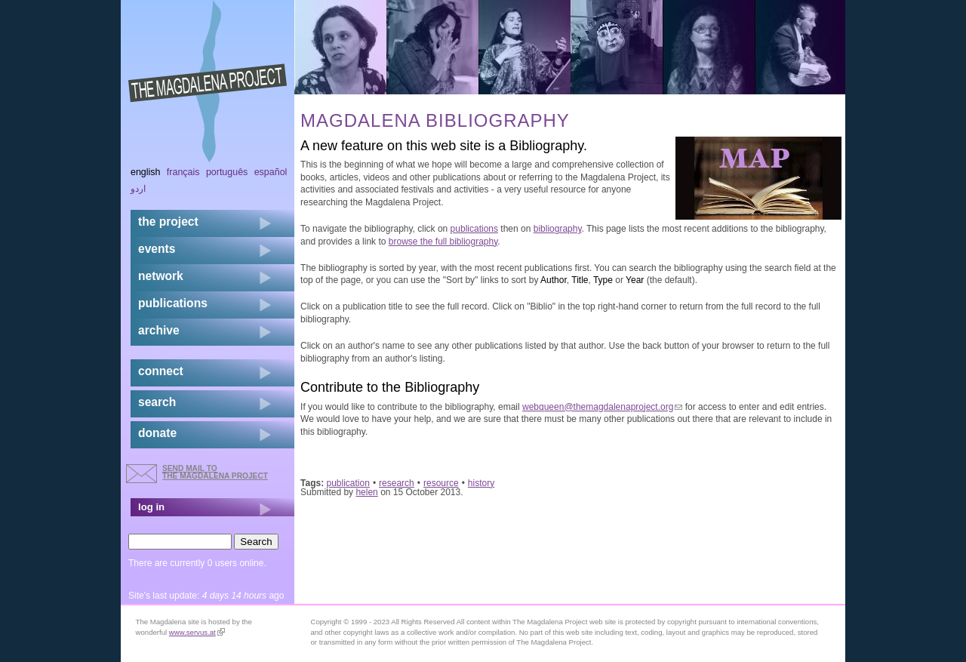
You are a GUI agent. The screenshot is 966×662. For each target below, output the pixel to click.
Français (183, 172)
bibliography (558, 228)
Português (227, 172)
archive (159, 330)
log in (151, 507)
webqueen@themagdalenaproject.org (602, 407)
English (146, 172)
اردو (138, 188)
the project (168, 221)
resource (441, 483)
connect (160, 371)
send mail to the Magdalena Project (215, 472)
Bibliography (546, 145)
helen (366, 492)
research (396, 483)
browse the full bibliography (443, 241)
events (156, 248)
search (157, 402)
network (160, 275)
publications (474, 228)
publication (348, 483)
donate (157, 432)
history (481, 483)
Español (271, 172)
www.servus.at (197, 632)
